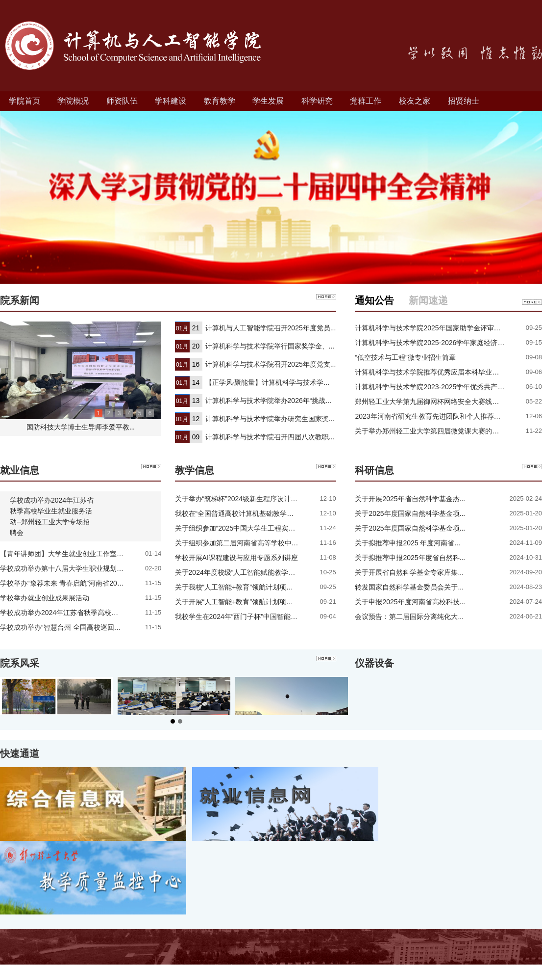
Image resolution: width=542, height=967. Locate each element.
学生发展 (268, 101)
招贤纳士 (463, 101)
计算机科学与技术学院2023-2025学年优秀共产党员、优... (443, 387)
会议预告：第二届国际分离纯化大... (409, 616)
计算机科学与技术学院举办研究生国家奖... (270, 419)
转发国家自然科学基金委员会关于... (409, 587)
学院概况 (73, 101)
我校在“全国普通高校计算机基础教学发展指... (244, 513)
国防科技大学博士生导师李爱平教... (80, 427)
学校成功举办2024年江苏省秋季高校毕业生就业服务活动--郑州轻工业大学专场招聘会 (52, 516)
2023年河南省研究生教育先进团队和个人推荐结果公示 (438, 416)
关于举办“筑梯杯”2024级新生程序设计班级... (242, 499)
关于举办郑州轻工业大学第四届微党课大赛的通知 (430, 431)
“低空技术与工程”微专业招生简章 (405, 357)
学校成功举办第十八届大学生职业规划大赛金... (71, 568)
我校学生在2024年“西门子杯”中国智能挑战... (242, 616)
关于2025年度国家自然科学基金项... (410, 513)
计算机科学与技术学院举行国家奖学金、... (270, 346)
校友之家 (414, 101)
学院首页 (24, 101)
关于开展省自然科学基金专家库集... (409, 572)
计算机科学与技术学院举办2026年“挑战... (268, 400)
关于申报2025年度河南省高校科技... (410, 602)
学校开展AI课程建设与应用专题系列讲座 (236, 558)
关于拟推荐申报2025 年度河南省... (407, 543)
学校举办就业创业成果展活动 (44, 598)
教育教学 (219, 101)
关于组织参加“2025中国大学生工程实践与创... (245, 528)
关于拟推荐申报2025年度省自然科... (410, 558)
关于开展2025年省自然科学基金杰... (410, 499)
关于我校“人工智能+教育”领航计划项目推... (240, 587)
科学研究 (317, 101)
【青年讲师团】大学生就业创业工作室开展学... (71, 554)
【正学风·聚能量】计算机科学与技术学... (267, 382)
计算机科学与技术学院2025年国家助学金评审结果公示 (438, 328)
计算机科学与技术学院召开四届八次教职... (270, 437)
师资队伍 (122, 101)
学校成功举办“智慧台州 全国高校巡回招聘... (66, 627)
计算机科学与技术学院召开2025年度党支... (270, 364)
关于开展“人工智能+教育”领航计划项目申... (240, 602)
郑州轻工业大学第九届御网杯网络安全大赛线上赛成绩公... (443, 401)
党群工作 (365, 101)
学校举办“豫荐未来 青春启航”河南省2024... (65, 583)
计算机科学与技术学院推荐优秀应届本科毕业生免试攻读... (443, 372)
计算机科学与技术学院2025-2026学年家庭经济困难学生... (443, 343)
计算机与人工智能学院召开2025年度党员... (270, 328)
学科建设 (170, 101)
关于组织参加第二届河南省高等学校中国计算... (246, 543)
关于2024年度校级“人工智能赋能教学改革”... (242, 572)
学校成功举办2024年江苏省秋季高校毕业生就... (72, 613)
